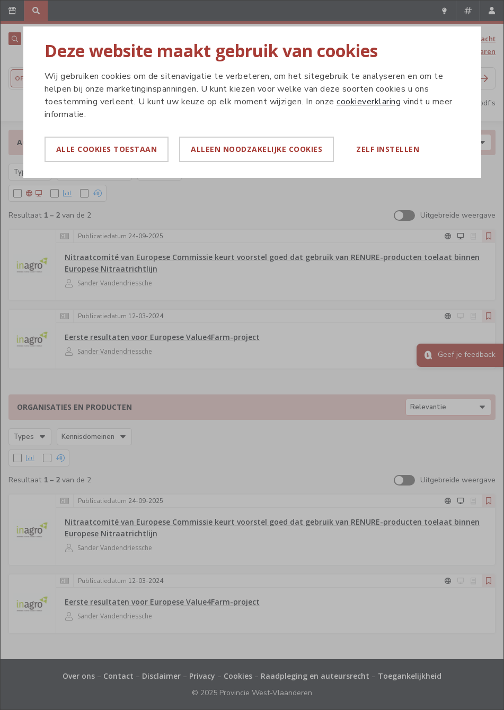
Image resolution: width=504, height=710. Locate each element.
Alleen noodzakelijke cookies (256, 149)
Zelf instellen (387, 149)
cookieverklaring (369, 101)
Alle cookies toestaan (106, 149)
